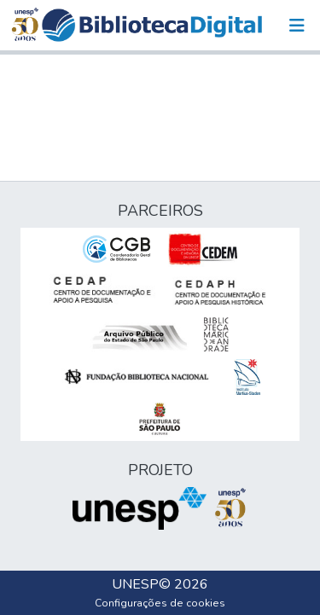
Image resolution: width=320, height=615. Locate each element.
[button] (152, 25)
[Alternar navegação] (297, 25)
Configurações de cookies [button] (160, 603)
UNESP (135, 584)
